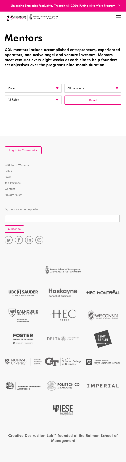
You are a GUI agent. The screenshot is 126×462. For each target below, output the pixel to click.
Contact (10, 189)
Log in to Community (23, 150)
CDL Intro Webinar (17, 165)
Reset (93, 100)
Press (8, 177)
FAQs (8, 171)
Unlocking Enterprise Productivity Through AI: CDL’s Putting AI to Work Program (63, 5)
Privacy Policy (13, 194)
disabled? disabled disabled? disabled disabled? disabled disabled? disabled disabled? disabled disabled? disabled (33, 100)
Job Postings (13, 183)
